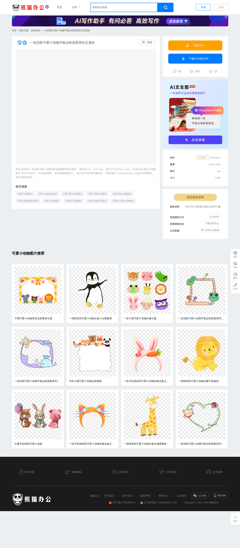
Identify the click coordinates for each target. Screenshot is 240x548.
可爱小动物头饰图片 (47, 194)
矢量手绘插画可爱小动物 (28, 443)
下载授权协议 (212, 223)
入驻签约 (181, 496)
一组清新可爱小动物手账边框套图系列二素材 (37, 381)
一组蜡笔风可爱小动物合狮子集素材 (197, 381)
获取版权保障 (195, 197)
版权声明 (145, 496)
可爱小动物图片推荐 (28, 253)
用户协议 (127, 496)
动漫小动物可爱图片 (97, 201)
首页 (59, 7)
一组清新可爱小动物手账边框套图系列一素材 (200, 443)
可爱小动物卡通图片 (97, 194)
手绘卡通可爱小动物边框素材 (85, 381)
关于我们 (109, 496)
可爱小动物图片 (24, 194)
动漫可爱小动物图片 (122, 194)
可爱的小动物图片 (73, 201)
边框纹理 (35, 30)
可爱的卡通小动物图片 (123, 201)
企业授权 (214, 216)
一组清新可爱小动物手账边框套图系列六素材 (200, 318)
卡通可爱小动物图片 (72, 194)
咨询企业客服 (210, 230)
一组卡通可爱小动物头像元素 (139, 318)
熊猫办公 (95, 496)
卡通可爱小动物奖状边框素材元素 (33, 318)
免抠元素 (23, 30)
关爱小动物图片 (52, 201)
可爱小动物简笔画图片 (28, 201)
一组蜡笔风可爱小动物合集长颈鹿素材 (144, 443)
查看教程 (202, 157)
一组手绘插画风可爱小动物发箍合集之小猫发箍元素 (92, 443)
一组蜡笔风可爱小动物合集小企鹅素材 (90, 318)
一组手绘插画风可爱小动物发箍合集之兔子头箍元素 (146, 381)
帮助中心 (163, 496)
